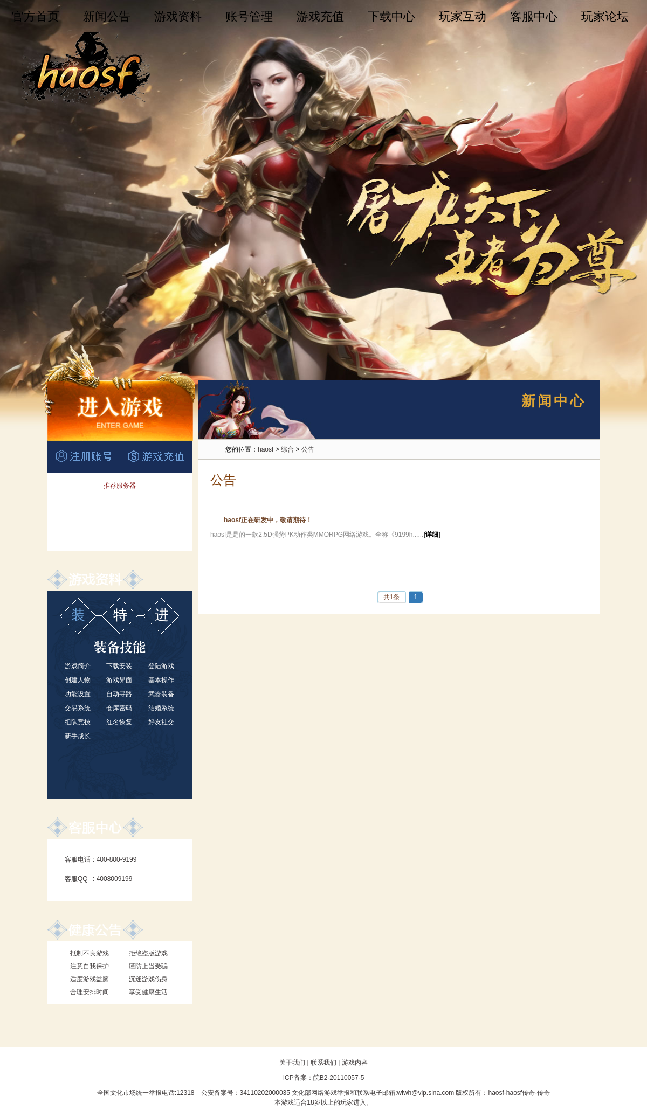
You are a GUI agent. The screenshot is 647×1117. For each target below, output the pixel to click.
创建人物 (78, 680)
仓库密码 (119, 708)
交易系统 (78, 708)
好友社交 (161, 722)
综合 (287, 449)
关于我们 (292, 1062)
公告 (307, 449)
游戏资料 (178, 16)
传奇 (543, 1093)
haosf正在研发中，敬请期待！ (268, 520)
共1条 (391, 597)
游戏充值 (320, 16)
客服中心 (533, 16)
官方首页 (35, 16)
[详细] (431, 534)
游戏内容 (355, 1062)
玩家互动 (462, 16)
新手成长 (78, 736)
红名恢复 (119, 722)
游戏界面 (119, 680)
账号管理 (249, 16)
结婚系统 (161, 708)
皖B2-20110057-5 (338, 1077)
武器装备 (161, 694)
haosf (265, 449)
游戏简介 (78, 666)
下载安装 (119, 666)
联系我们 (323, 1062)
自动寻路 (119, 694)
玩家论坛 (605, 16)
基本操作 (161, 680)
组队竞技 (78, 722)
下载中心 (391, 16)
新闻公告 (106, 16)
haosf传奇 (520, 1093)
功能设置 (78, 694)
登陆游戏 (161, 666)
